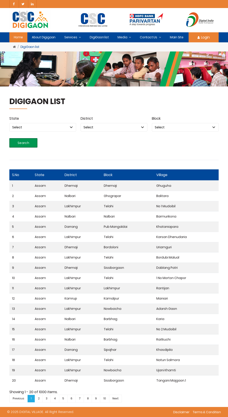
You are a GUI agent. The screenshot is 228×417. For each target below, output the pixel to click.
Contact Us (148, 37)
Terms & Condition (207, 412)
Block (156, 118)
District (87, 118)
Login (203, 37)
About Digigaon (43, 37)
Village (161, 174)
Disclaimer (181, 412)
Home (18, 37)
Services (70, 37)
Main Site (176, 37)
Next (115, 398)
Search (23, 143)
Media (122, 37)
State (14, 118)
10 (104, 398)
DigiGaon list (99, 37)
